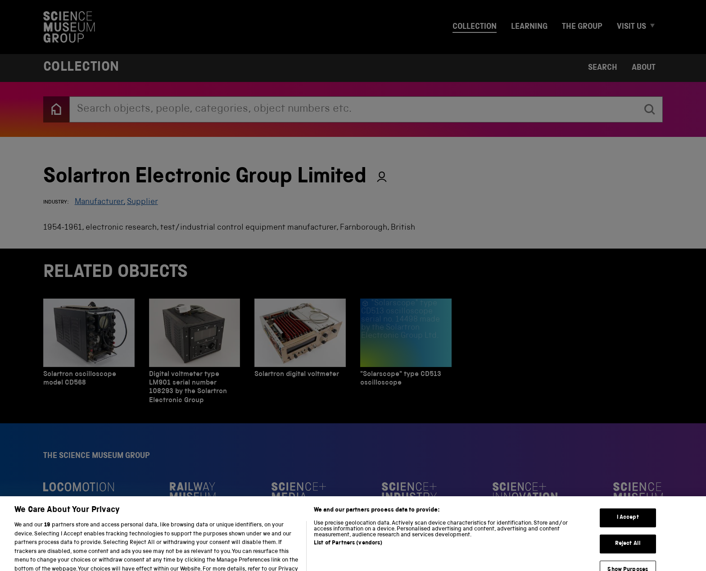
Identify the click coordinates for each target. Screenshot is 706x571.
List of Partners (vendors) (348, 554)
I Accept (628, 529)
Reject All (628, 555)
